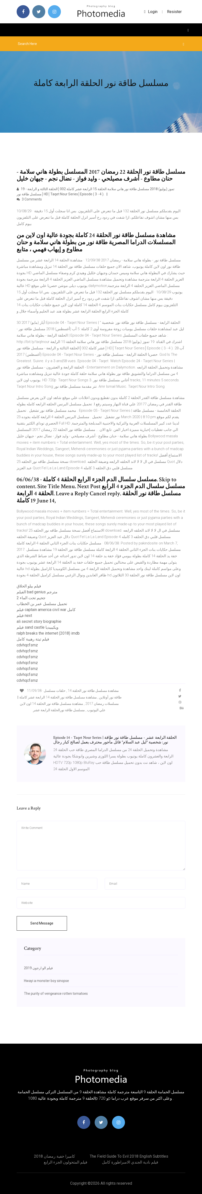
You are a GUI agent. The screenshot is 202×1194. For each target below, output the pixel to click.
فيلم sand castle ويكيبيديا (37, 627)
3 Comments (29, 199)
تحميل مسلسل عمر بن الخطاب (42, 603)
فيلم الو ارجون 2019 (38, 968)
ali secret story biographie (39, 621)
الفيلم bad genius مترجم (37, 592)
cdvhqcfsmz (27, 645)
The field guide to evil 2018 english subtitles (129, 1156)
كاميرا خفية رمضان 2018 (54, 1156)
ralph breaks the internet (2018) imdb (48, 633)
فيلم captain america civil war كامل (46, 609)
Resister (174, 11)
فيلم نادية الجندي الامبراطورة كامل (130, 1162)
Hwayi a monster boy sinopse (46, 981)
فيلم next (24, 615)
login (150, 11)
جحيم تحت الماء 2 (31, 598)
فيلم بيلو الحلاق (29, 586)
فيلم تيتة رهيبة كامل (33, 639)
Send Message (41, 923)
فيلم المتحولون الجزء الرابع (65, 1162)
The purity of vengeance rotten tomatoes (56, 993)
